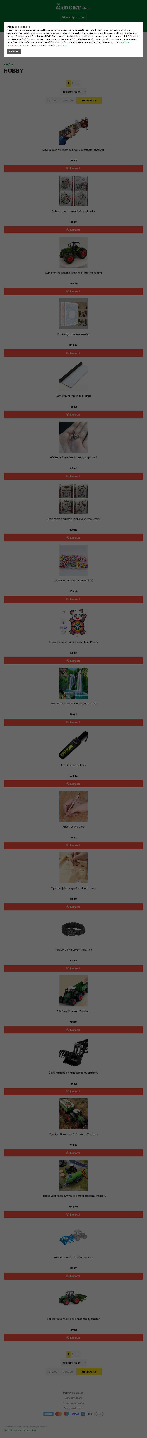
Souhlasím (14, 51)
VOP (64, 45)
